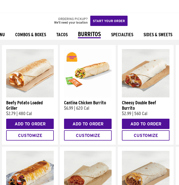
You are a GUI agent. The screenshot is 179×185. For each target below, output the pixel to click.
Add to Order (30, 124)
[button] (21, 6)
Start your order (109, 21)
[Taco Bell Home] (9, 6)
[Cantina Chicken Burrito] (88, 96)
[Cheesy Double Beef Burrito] (145, 96)
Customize (30, 135)
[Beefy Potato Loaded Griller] (30, 96)
